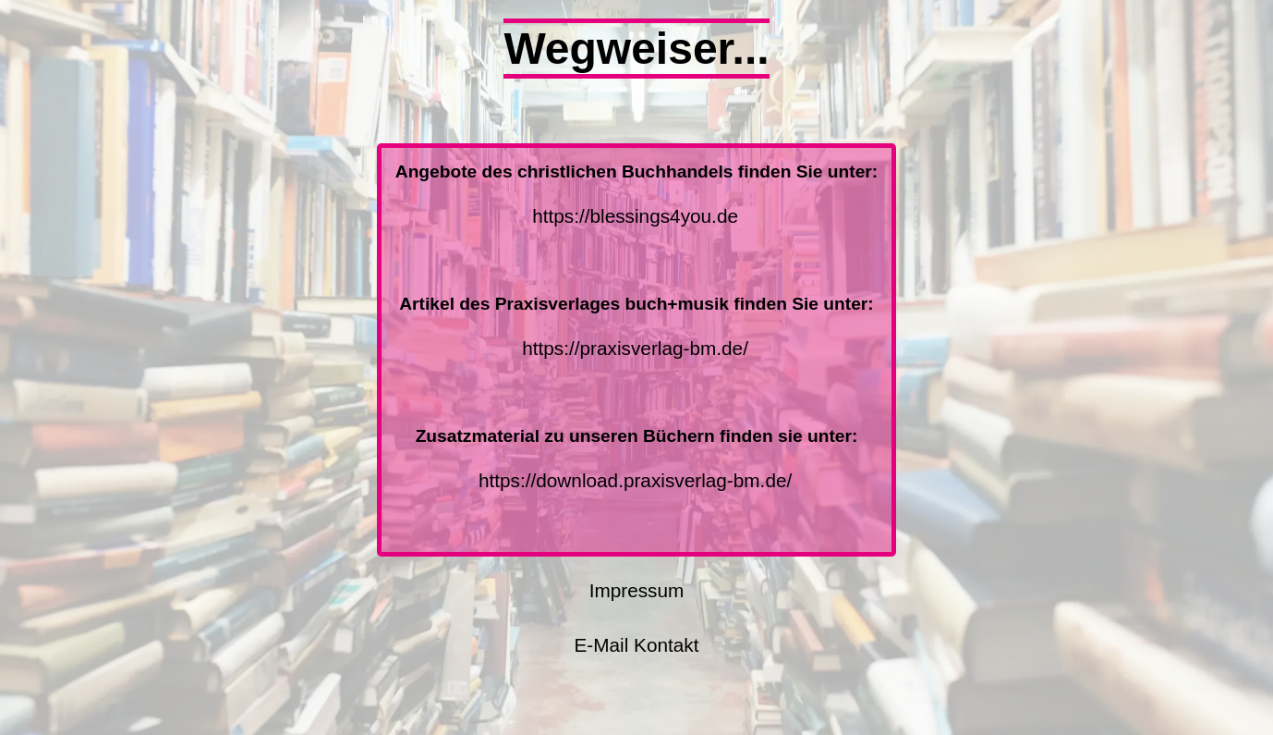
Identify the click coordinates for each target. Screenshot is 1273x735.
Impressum (637, 590)
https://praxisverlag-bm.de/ (635, 348)
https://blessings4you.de (635, 216)
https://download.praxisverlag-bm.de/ (636, 480)
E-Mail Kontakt (636, 644)
